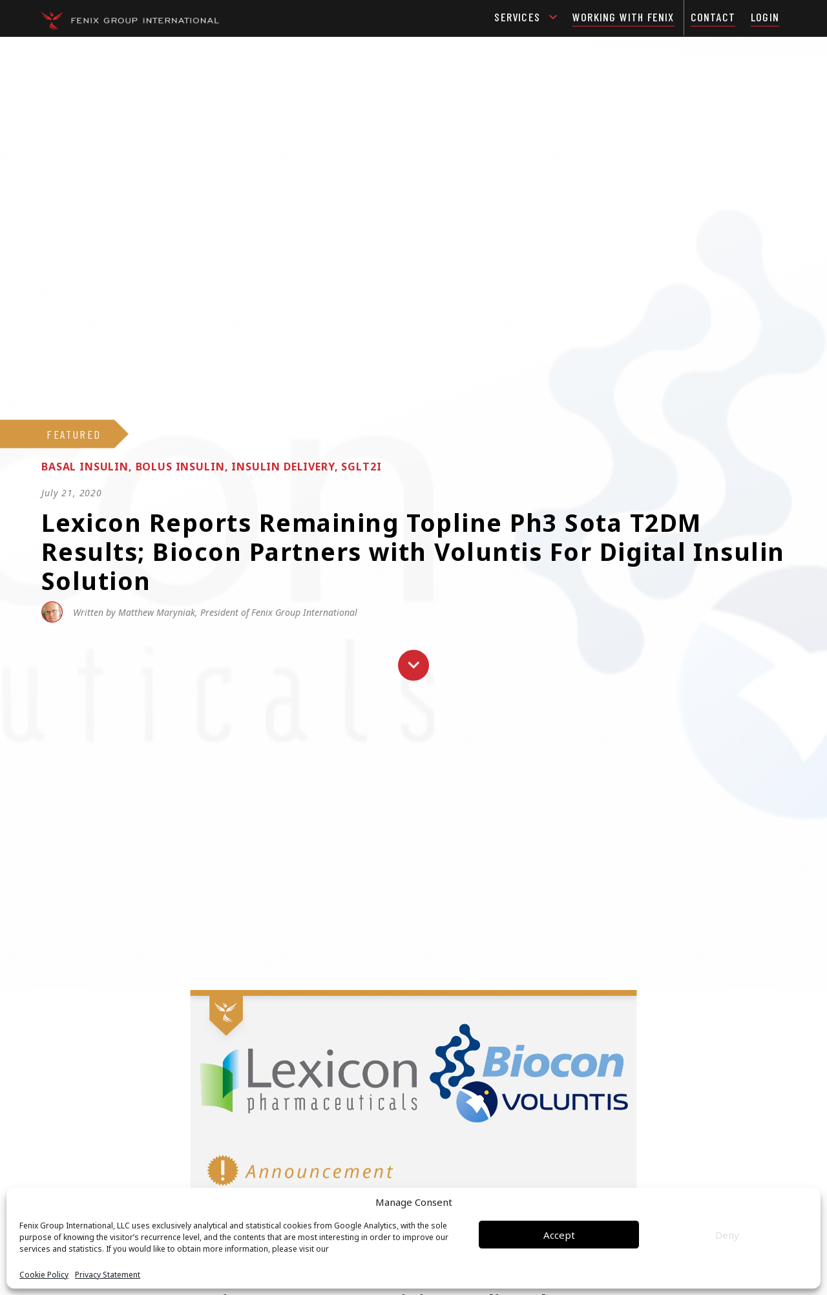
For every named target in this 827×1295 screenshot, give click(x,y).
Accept (559, 1234)
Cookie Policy (43, 1275)
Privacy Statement (107, 1275)
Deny (727, 1234)
